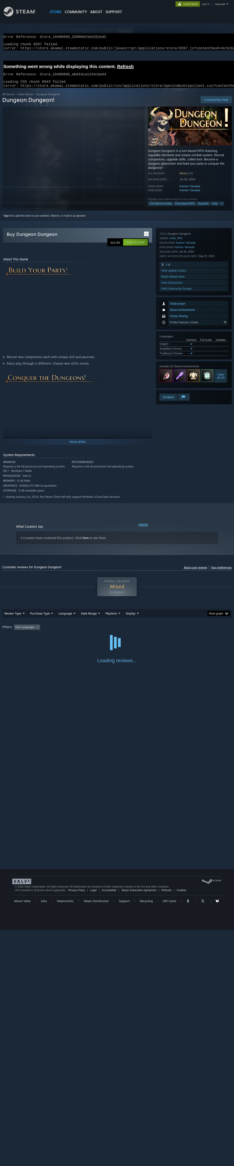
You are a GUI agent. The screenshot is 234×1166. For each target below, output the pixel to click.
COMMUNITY (76, 12)
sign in (205, 4)
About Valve (22, 1137)
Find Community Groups (176, 386)
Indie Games (25, 99)
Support (124, 1137)
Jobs (44, 1137)
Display (130, 618)
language (220, 4)
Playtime (111, 618)
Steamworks (65, 1137)
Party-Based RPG (185, 208)
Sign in (8, 221)
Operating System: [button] (174, 632)
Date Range (89, 618)
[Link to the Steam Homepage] (23, 15)
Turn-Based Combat (161, 208)
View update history (173, 368)
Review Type (12, 618)
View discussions (171, 380)
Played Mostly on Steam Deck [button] (136, 632)
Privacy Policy (76, 1126)
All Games (8, 99)
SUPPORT (114, 12)
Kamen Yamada (190, 191)
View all (143, 530)
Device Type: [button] (11, 638)
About (96, 12)
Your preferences (221, 573)
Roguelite (203, 208)
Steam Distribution (96, 1137)
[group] (117, 635)
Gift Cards (169, 1137)
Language (65, 618)
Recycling (146, 1137)
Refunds (167, 1126)
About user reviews (195, 573)
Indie (214, 208)
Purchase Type (40, 618)
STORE (56, 12)
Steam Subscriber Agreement (138, 1126)
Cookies (181, 1126)
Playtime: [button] (104, 632)
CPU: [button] (196, 632)
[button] (135, 247)
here (86, 543)
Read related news (173, 374)
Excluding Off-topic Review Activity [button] (69, 632)
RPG (179, 336)
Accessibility (109, 1126)
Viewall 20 (221, 312)
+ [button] (221, 208)
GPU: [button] (211, 632)
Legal (93, 1126)
